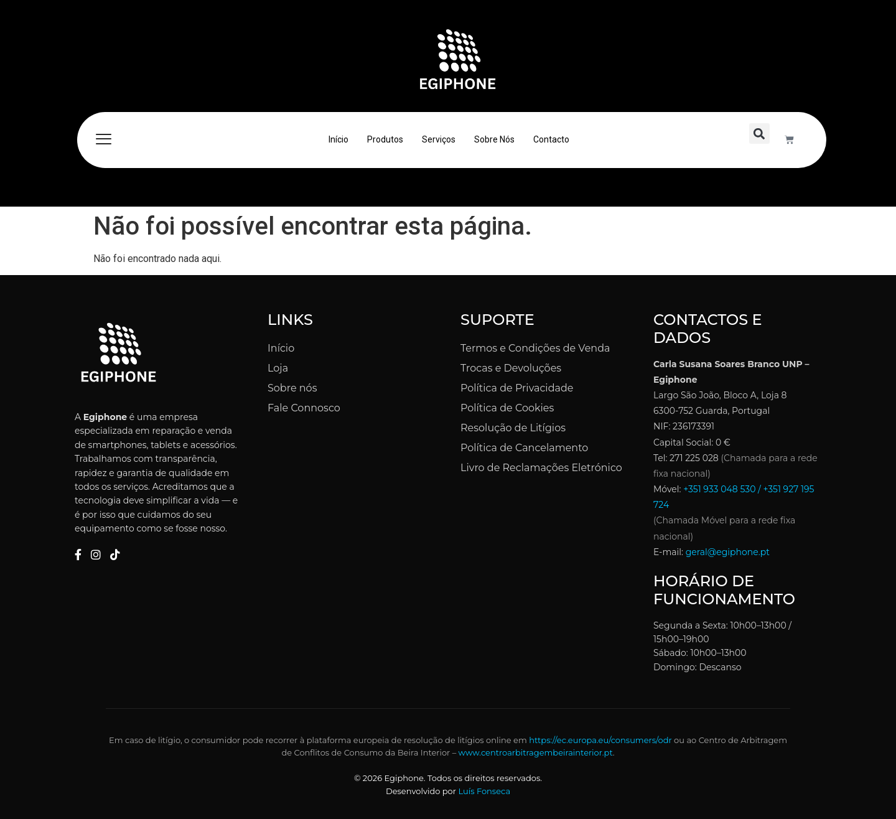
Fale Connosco (304, 408)
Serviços (438, 139)
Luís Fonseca (484, 791)
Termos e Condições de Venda (535, 348)
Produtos (385, 139)
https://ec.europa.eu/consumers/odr (600, 740)
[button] (759, 133)
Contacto (551, 139)
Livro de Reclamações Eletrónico (541, 468)
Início (338, 139)
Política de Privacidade (516, 388)
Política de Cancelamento (524, 448)
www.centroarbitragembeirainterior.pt (536, 752)
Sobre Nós (494, 139)
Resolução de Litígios (513, 428)
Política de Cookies (507, 408)
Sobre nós (292, 388)
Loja (278, 368)
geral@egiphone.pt (728, 552)
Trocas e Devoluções (510, 368)
